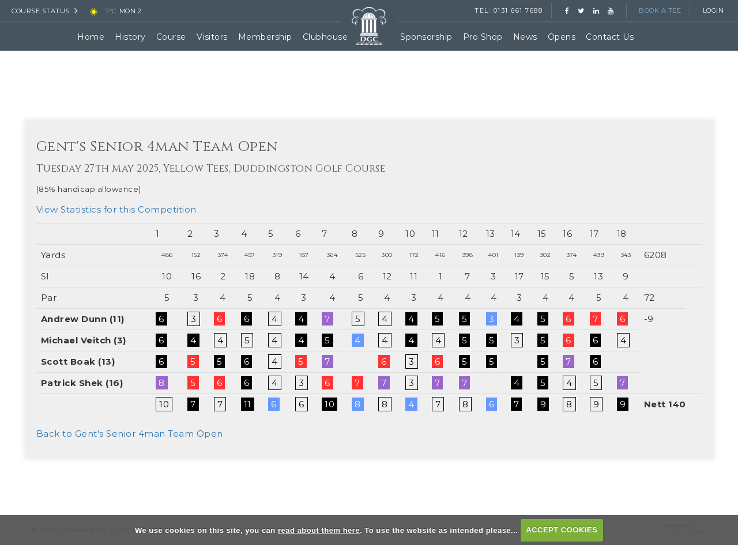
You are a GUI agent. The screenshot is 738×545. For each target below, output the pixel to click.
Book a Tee (660, 10)
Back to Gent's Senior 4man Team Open (129, 433)
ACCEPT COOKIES (561, 529)
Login (713, 10)
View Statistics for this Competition (116, 209)
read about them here (319, 529)
